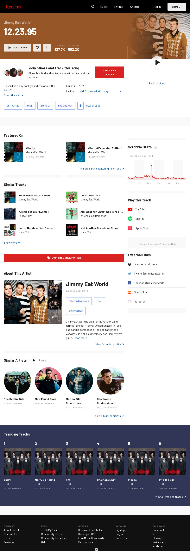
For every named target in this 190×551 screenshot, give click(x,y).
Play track (20, 47)
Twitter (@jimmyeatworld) (149, 273)
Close (96, 549)
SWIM (7, 479)
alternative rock (79, 301)
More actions (47, 48)
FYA (68, 479)
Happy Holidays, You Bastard (36, 228)
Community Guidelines (54, 538)
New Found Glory (45, 399)
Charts (134, 6)
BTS (6, 483)
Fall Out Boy (25, 215)
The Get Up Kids (14, 399)
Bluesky (157, 538)
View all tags (93, 105)
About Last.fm (12, 530)
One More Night (107, 479)
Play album (157, 62)
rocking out (65, 105)
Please (132, 479)
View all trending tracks (169, 496)
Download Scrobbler (90, 530)
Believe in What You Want (34, 195)
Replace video (157, 83)
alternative (76, 310)
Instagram (140, 301)
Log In (157, 6)
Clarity (30, 148)
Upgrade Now (169, 243)
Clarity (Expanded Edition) (105, 148)
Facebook (159, 530)
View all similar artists (108, 415)
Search (93, 6)
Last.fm (17, 6)
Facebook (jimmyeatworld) (149, 282)
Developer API (86, 534)
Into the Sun (166, 479)
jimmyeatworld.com (145, 264)
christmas (13, 105)
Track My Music (49, 530)
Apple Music (142, 228)
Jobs (7, 538)
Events (119, 6)
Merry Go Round (45, 479)
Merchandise (85, 542)
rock (30, 105)
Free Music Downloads (91, 538)
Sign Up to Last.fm (109, 72)
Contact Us (10, 534)
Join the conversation (66, 257)
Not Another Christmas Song (99, 228)
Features (9, 542)
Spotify (140, 218)
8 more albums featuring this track (100, 168)
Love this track (37, 48)
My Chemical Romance (93, 215)
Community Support (53, 534)
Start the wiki (12, 95)
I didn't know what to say (93, 91)
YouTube (140, 209)
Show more (10, 242)
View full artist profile (108, 344)
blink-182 (23, 232)
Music (103, 6)
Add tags (80, 106)
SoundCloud (141, 292)
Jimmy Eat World (36, 152)
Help (43, 542)
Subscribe (121, 538)
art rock (45, 105)
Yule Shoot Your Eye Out (33, 211)
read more (81, 337)
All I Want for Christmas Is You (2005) (104, 211)
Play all (43, 360)
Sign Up (176, 6)
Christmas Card (90, 195)
